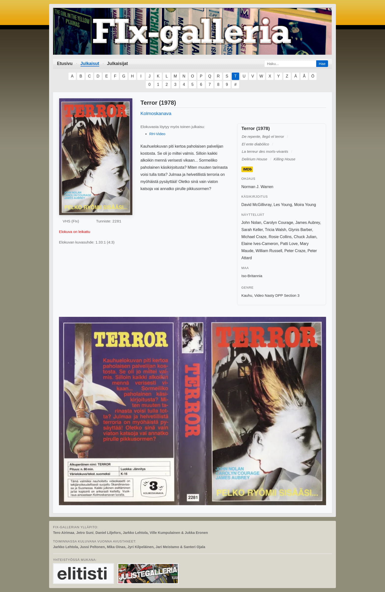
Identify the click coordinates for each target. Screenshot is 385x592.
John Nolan (251, 222)
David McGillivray (256, 205)
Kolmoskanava (155, 113)
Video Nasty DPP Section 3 (276, 295)
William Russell (269, 251)
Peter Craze (294, 251)
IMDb (247, 169)
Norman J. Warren (257, 187)
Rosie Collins (280, 237)
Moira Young (305, 205)
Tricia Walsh (275, 230)
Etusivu (65, 63)
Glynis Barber (300, 230)
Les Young (283, 205)
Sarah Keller (252, 230)
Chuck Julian (305, 237)
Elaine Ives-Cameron (259, 244)
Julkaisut (90, 63)
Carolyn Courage (278, 222)
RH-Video (157, 134)
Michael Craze (253, 237)
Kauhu (246, 295)
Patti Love (289, 244)
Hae (322, 64)
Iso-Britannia (251, 276)
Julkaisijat (117, 63)
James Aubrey (307, 222)
